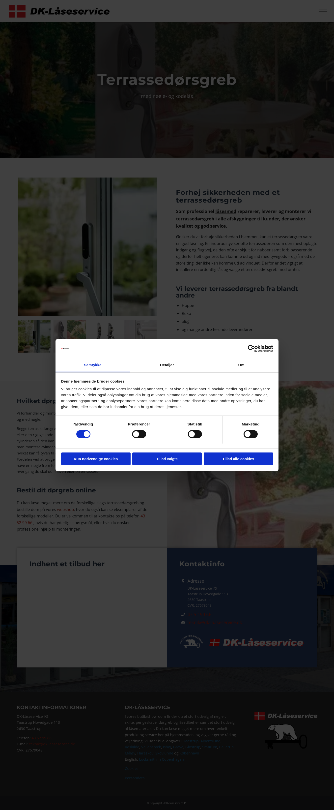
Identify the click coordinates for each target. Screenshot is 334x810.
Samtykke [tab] (93, 365)
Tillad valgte (167, 459)
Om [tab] (241, 365)
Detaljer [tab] (167, 365)
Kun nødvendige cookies (96, 459)
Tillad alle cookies (238, 459)
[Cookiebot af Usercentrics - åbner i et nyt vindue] (251, 348)
